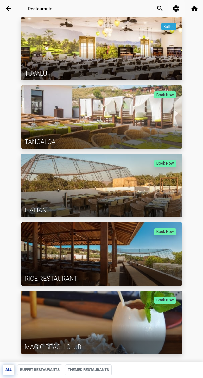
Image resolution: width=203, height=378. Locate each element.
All (8, 370)
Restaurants (40, 9)
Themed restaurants (88, 370)
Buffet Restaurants (40, 370)
